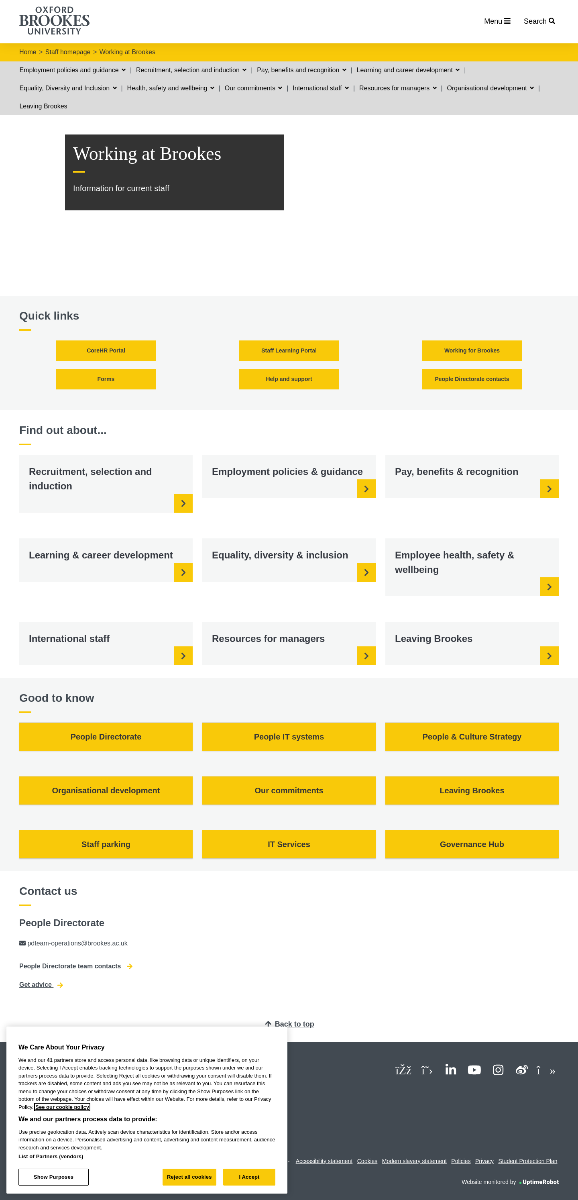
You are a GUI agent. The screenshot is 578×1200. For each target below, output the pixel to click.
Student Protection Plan (527, 1161)
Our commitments (254, 88)
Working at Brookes (127, 52)
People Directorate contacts (472, 379)
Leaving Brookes (43, 106)
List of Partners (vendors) (50, 1156)
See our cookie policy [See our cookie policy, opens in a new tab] (62, 1107)
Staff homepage (68, 52)
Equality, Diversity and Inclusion (67, 88)
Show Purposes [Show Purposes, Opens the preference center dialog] (53, 1177)
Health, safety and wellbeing (170, 88)
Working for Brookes (472, 350)
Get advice (41, 984)
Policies (460, 1161)
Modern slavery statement (414, 1161)
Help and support (289, 379)
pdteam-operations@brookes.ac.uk (77, 943)
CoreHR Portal (106, 350)
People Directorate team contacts (75, 966)
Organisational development (490, 88)
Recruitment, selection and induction (191, 70)
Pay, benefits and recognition (301, 70)
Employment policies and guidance (72, 70)
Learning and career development (408, 70)
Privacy (484, 1161)
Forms (106, 379)
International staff (321, 88)
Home (28, 52)
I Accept (249, 1177)
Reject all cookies (189, 1177)
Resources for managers (398, 88)
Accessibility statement (324, 1161)
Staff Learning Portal (289, 350)
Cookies (367, 1161)
